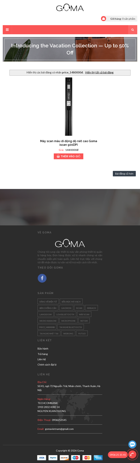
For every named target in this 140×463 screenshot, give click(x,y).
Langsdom (46, 314)
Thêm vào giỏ (68, 156)
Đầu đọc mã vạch (71, 301)
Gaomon (66, 307)
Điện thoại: (44, 419)
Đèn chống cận (48, 307)
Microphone (68, 320)
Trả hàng (43, 353)
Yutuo (82, 333)
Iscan (79, 307)
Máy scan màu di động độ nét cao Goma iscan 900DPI (68, 142)
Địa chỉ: (42, 382)
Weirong (68, 333)
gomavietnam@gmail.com (59, 428)
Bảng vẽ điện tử (48, 301)
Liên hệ (42, 359)
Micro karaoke (48, 320)
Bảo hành (43, 348)
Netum (84, 320)
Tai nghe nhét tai (49, 333)
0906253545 (59, 419)
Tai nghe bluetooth (70, 327)
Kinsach (91, 307)
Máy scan (84, 314)
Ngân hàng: (44, 399)
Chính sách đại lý (47, 364)
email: (41, 428)
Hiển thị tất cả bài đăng (99, 72)
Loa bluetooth (65, 314)
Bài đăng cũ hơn (124, 173)
